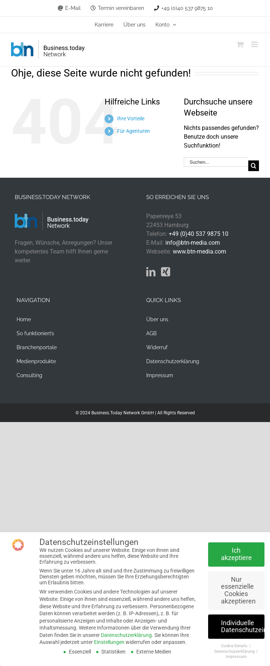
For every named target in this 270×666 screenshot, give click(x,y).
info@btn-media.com (192, 242)
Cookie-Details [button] (235, 646)
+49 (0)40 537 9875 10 (198, 233)
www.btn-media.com (199, 251)
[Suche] (253, 165)
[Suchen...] (216, 162)
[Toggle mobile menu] (255, 44)
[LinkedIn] (150, 271)
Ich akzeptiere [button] (236, 554)
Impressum (236, 656)
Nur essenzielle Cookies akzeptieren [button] (238, 590)
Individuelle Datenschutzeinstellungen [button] (242, 626)
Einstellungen (109, 642)
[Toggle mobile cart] (240, 44)
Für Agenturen (133, 131)
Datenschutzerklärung (126, 635)
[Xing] (165, 271)
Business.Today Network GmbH (122, 412)
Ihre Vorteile (130, 118)
